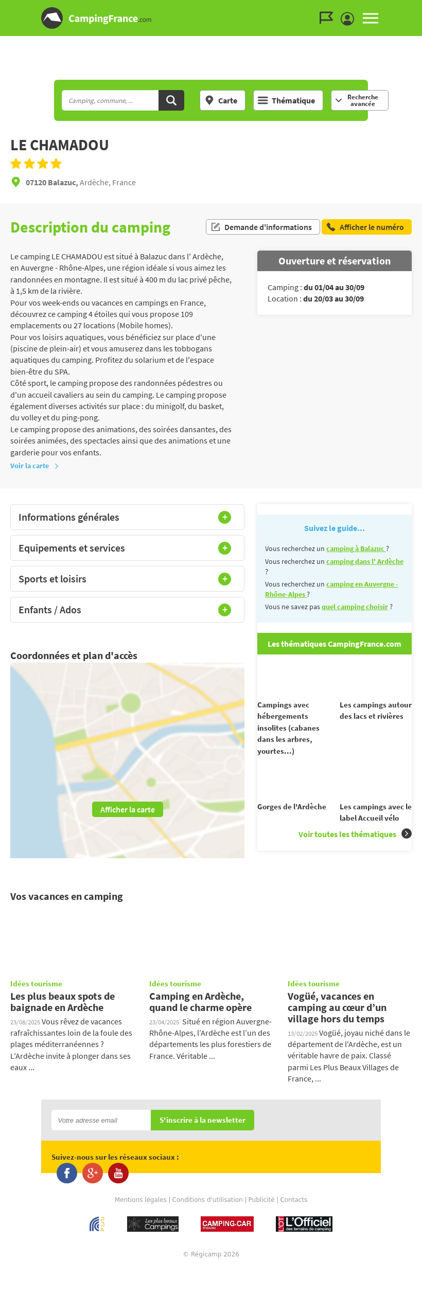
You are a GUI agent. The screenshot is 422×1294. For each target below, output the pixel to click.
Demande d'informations (261, 227)
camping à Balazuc (356, 548)
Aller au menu (409, 8)
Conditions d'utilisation (207, 1224)
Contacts (293, 1224)
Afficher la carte (127, 809)
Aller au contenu (414, 8)
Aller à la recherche (419, 8)
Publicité (262, 1224)
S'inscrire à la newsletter (202, 1145)
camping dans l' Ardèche (364, 561)
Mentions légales (141, 1224)
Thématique (286, 100)
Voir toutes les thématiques (355, 851)
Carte (220, 100)
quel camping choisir (355, 606)
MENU (370, 18)
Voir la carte (34, 465)
